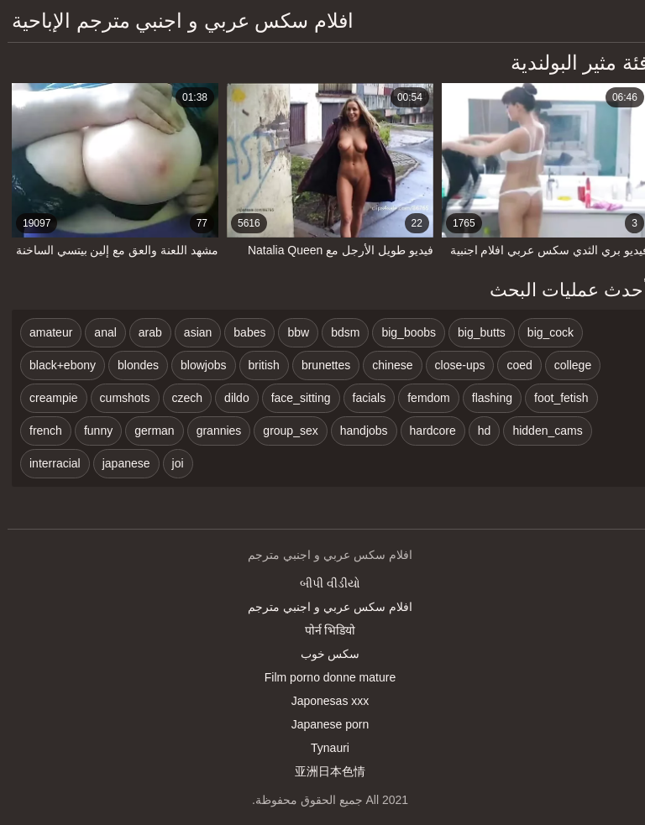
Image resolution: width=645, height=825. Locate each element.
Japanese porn (323, 724)
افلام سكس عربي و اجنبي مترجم (322, 607)
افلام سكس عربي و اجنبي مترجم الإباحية (175, 20)
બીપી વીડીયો (322, 583)
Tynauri (322, 748)
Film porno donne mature (322, 677)
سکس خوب (323, 654)
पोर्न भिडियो (323, 630)
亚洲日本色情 (322, 771)
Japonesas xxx (323, 701)
